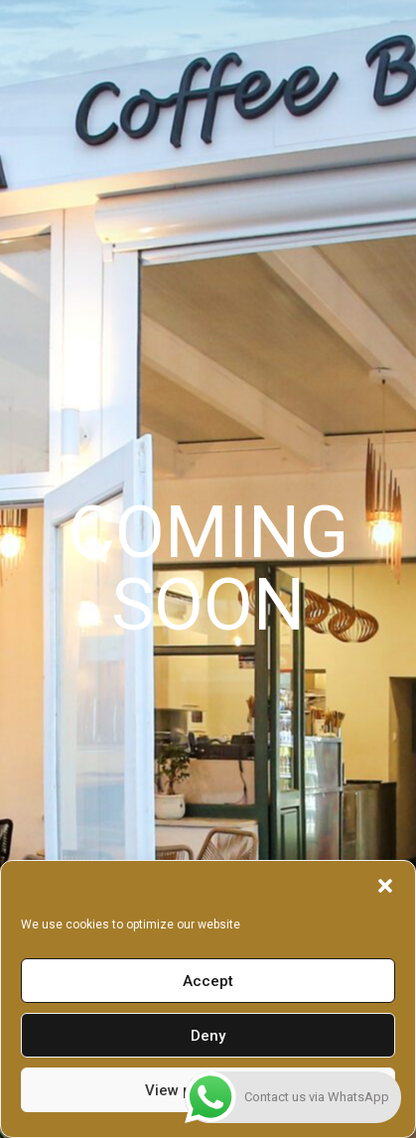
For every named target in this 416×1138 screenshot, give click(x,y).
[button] (385, 886)
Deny (208, 1036)
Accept (208, 981)
